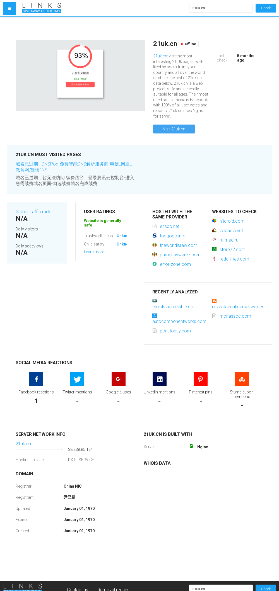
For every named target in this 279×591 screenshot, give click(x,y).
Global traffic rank (33, 211)
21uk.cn (160, 56)
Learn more (94, 252)
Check (266, 8)
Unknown (125, 236)
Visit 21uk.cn (174, 129)
